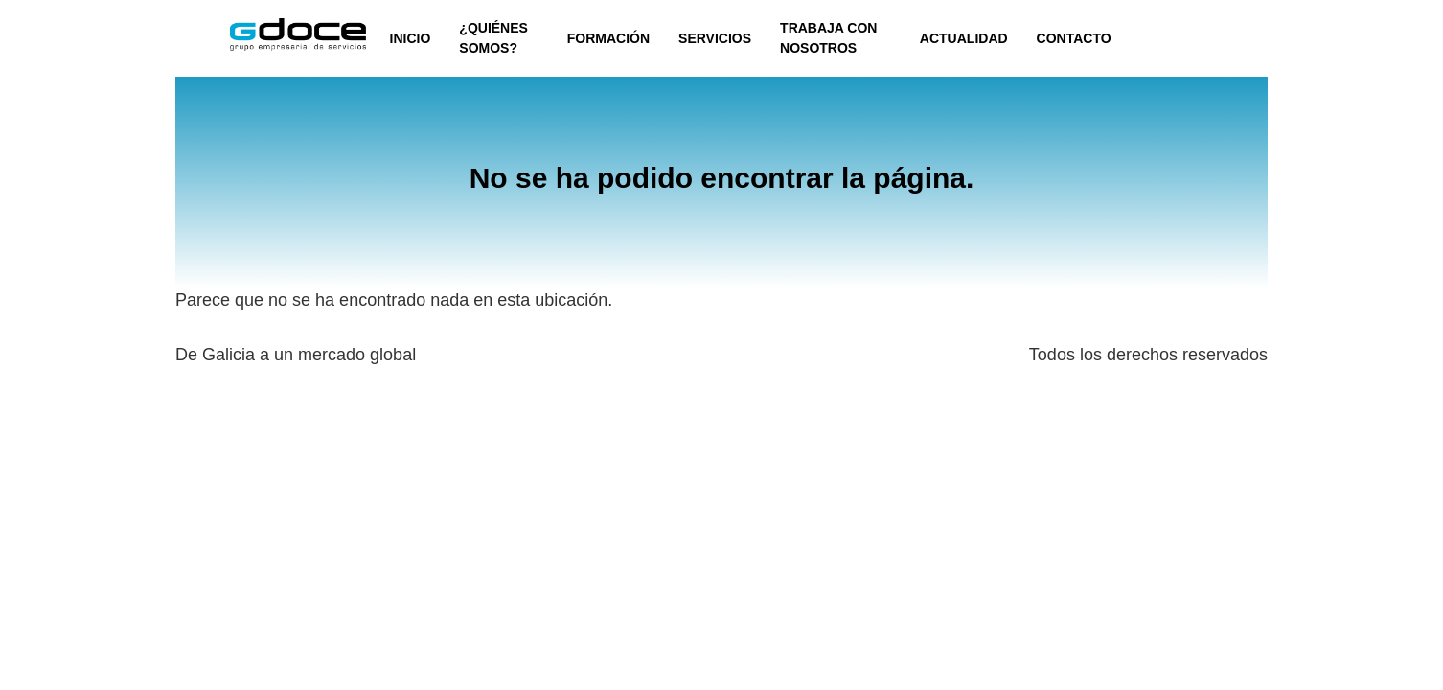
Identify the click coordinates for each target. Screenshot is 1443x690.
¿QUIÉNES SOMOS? (493, 38)
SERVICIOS (714, 38)
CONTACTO (1074, 38)
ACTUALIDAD (964, 38)
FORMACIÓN (608, 38)
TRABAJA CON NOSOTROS (828, 38)
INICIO (410, 38)
